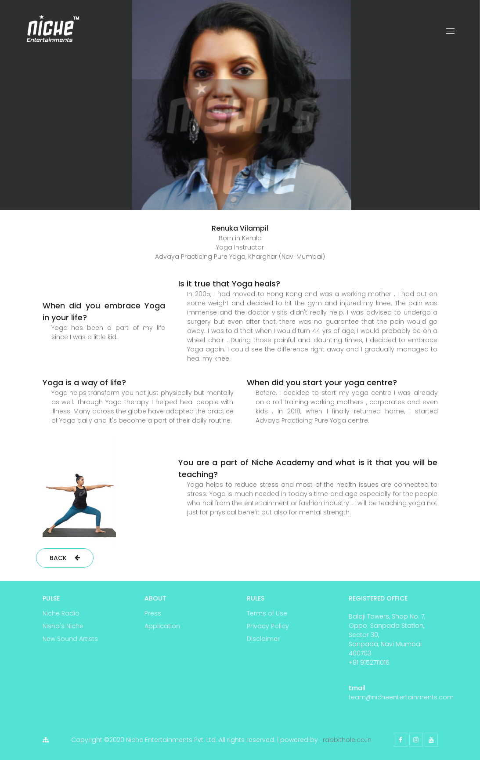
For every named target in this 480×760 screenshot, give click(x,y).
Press (152, 613)
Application (162, 626)
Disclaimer (263, 638)
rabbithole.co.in (347, 739)
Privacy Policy (268, 626)
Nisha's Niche (63, 626)
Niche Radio (61, 613)
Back (65, 558)
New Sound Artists (70, 638)
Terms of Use (267, 613)
